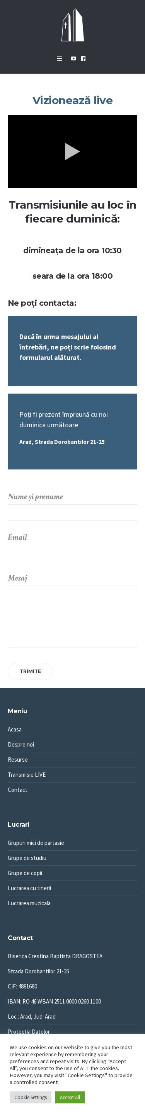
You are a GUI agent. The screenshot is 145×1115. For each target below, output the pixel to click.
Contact (17, 789)
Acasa (15, 729)
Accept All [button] (70, 1097)
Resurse (18, 759)
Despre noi (21, 744)
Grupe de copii (25, 873)
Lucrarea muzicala (29, 903)
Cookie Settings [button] (30, 1097)
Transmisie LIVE (27, 774)
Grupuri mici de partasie (36, 842)
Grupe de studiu (27, 858)
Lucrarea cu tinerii (29, 888)
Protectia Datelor (29, 1031)
